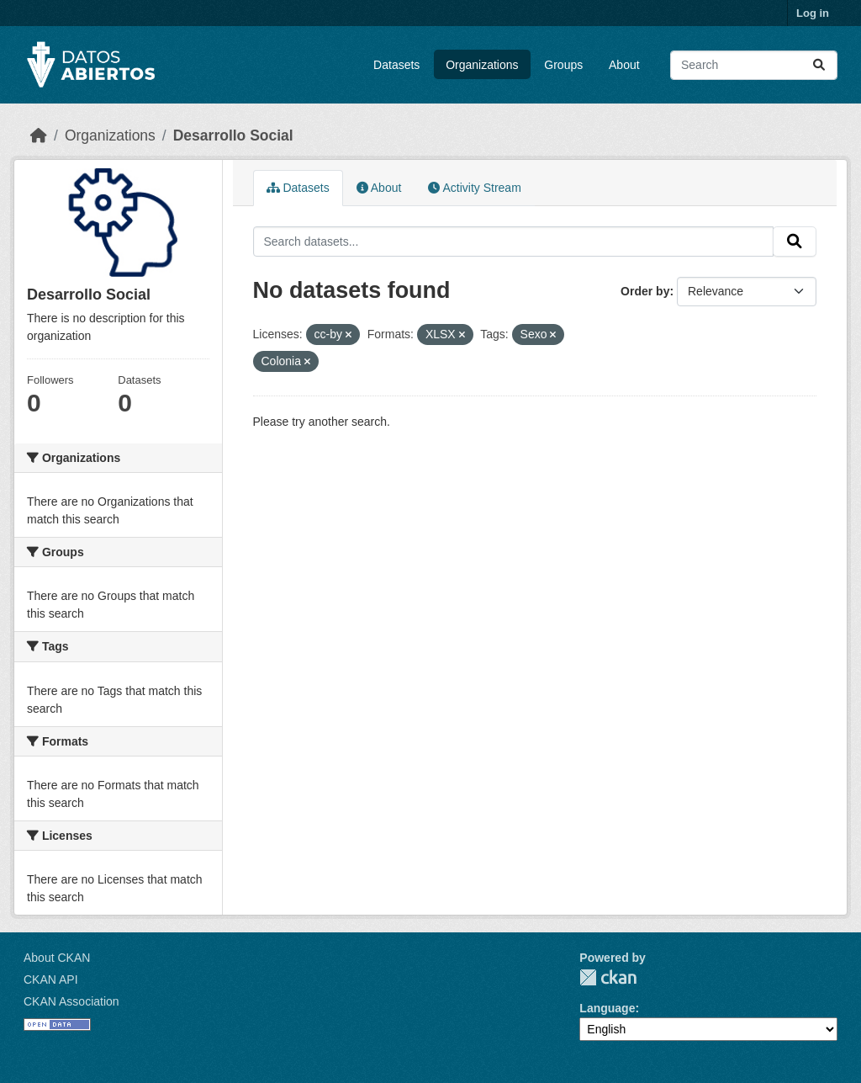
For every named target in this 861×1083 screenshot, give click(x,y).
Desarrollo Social (233, 135)
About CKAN (57, 957)
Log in (812, 13)
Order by (645, 291)
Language (607, 1008)
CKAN (608, 977)
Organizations (482, 65)
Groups (563, 65)
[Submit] (819, 65)
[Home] (38, 135)
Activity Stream (474, 187)
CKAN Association (71, 1001)
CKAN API (51, 979)
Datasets (396, 65)
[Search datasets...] (753, 65)
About (624, 65)
